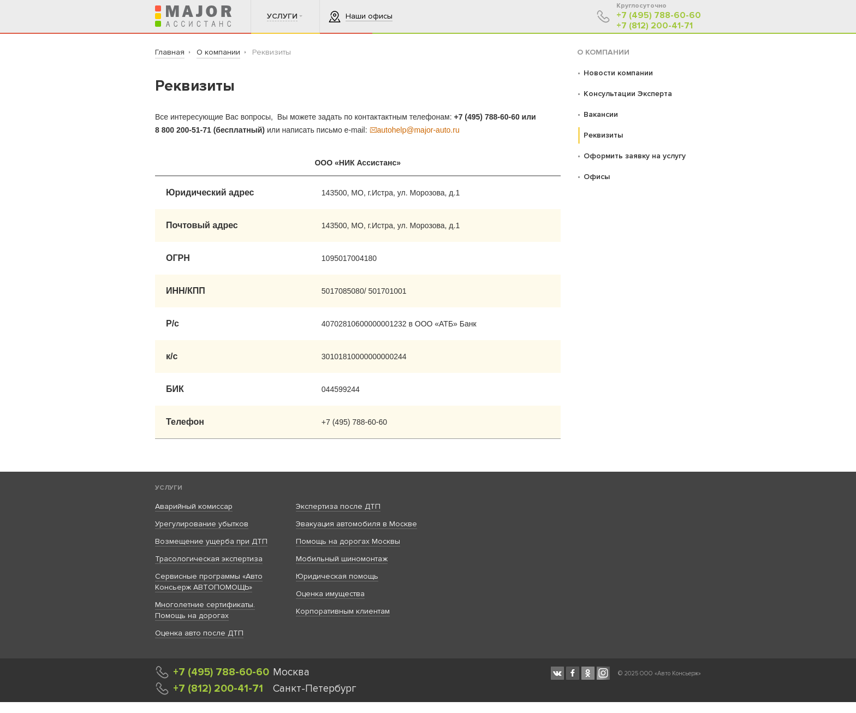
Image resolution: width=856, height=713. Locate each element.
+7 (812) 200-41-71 (654, 26)
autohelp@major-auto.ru (415, 130)
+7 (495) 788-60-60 (658, 15)
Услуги (168, 488)
